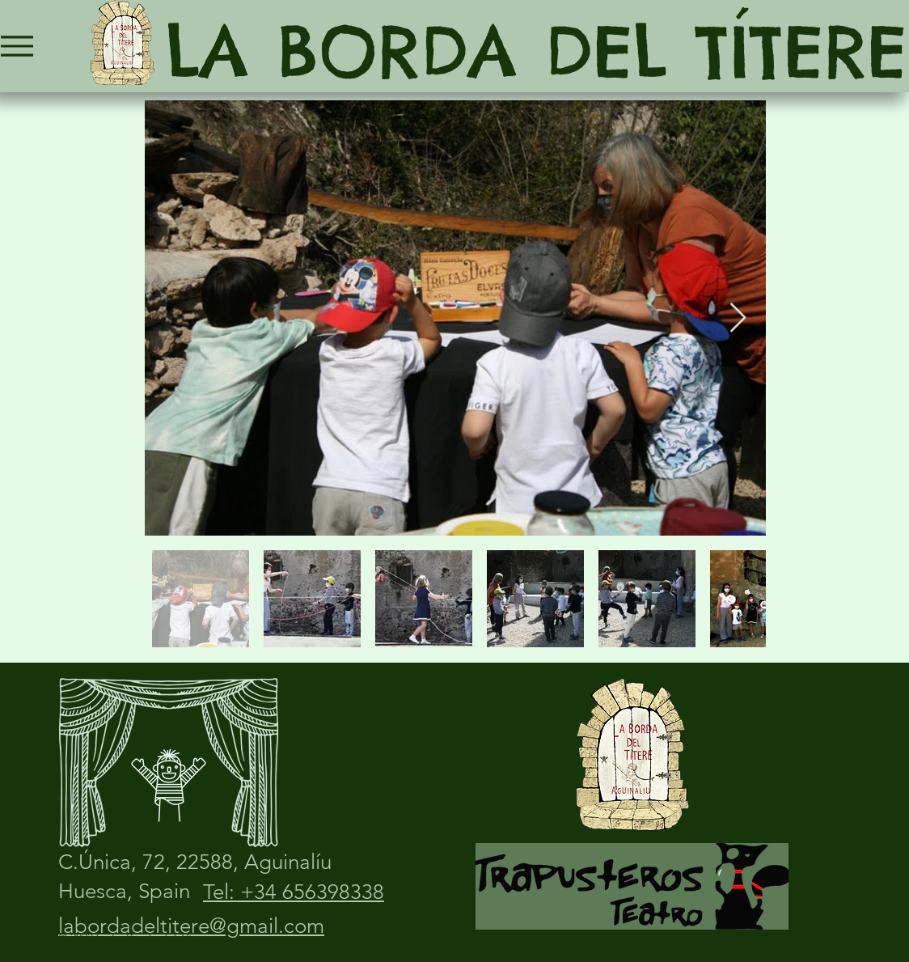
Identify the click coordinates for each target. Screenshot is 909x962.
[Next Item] (738, 318)
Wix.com (188, 953)
